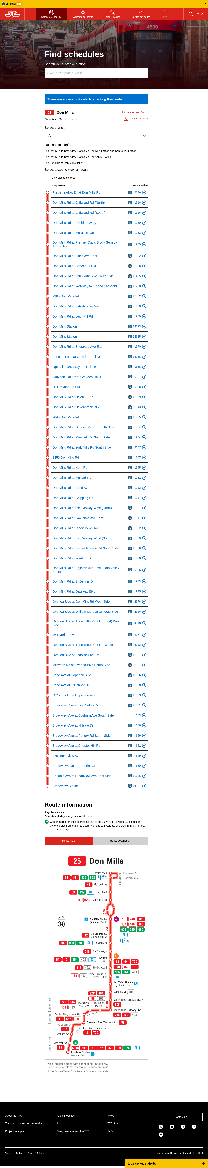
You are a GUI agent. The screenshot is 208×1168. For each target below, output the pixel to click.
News (110, 1115)
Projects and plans (16, 1131)
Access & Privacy (36, 1153)
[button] (104, 4)
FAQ (110, 1131)
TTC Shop (113, 1123)
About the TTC (13, 1115)
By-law (19, 1153)
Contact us (181, 1117)
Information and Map (134, 112)
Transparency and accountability (24, 1123)
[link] (96, 99)
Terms (8, 1153)
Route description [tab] (120, 840)
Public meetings (65, 1115)
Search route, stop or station (65, 64)
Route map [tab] (68, 840)
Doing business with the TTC (73, 1131)
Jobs (59, 1123)
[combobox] (96, 73)
